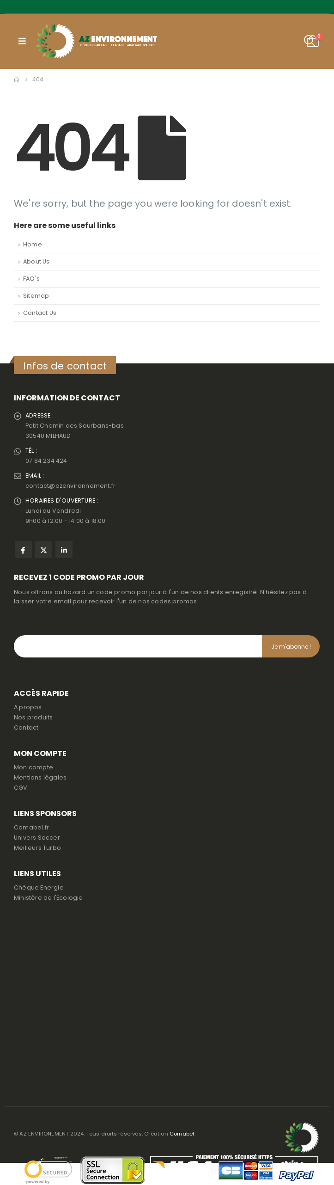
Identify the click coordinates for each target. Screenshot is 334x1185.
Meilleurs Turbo (37, 848)
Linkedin (64, 549)
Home (32, 244)
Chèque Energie (39, 887)
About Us (36, 261)
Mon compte (33, 767)
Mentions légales (40, 777)
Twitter (43, 549)
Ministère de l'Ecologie (48, 898)
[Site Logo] (96, 41)
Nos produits (33, 717)
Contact (26, 727)
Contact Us (39, 313)
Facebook (23, 549)
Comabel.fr (31, 827)
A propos (28, 707)
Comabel (182, 1133)
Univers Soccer (37, 837)
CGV (21, 788)
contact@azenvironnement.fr (70, 486)
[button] (22, 41)
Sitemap (36, 296)
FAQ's (31, 278)
